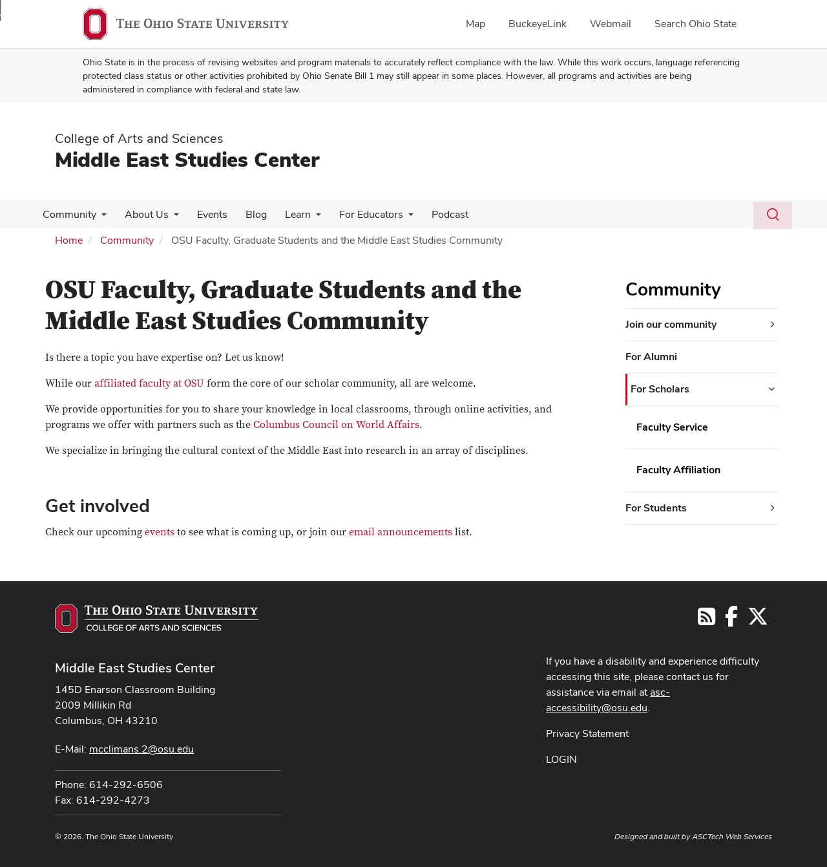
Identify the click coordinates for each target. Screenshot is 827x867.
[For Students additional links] (773, 508)
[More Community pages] (100, 218)
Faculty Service (672, 427)
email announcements (400, 532)
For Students (656, 508)
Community (68, 214)
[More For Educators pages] (394, 218)
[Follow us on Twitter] (758, 620)
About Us (143, 214)
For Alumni (651, 356)
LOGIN (561, 759)
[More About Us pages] (170, 218)
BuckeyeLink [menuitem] (537, 23)
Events (206, 214)
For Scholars (660, 389)
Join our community (671, 324)
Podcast (433, 214)
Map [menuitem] (475, 23)
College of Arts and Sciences (139, 138)
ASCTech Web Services (732, 836)
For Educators (357, 214)
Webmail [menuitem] (610, 23)
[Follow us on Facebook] (731, 620)
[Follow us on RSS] (706, 620)
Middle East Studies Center (187, 159)
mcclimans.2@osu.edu (141, 749)
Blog (247, 214)
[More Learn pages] (304, 218)
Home (69, 240)
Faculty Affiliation (678, 469)
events (161, 532)
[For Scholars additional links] (771, 389)
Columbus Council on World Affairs (336, 424)
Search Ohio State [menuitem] (695, 23)
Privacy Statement (587, 733)
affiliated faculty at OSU (149, 383)
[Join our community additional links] (773, 324)
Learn (286, 214)
